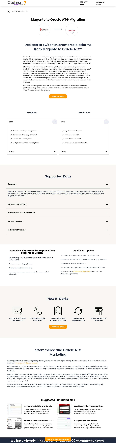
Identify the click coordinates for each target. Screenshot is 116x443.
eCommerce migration (81, 272)
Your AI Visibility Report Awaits (58, 439)
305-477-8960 (84, 3)
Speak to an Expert (100, 3)
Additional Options (17, 230)
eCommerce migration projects (26, 363)
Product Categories (17, 204)
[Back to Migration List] (8, 11)
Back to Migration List (20, 11)
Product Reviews (15, 221)
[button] (32, 122)
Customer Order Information (21, 213)
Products (12, 184)
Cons (11, 151)
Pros (11, 122)
